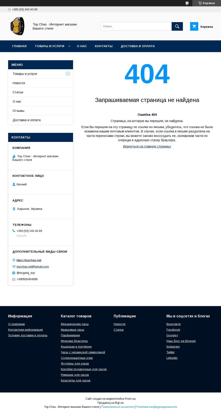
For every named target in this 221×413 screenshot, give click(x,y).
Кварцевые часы (72, 329)
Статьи (18, 92)
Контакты (104, 46)
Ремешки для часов (75, 374)
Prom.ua (130, 398)
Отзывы (18, 111)
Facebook (173, 329)
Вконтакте (173, 324)
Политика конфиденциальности (156, 406)
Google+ (172, 335)
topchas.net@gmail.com (33, 266)
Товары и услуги (49, 46)
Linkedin (171, 358)
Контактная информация (25, 329)
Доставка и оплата (138, 46)
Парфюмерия (70, 335)
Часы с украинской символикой (83, 352)
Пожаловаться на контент (117, 406)
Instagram (173, 346)
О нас (82, 46)
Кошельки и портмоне (76, 346)
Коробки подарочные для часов (84, 369)
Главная (19, 46)
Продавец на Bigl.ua (110, 402)
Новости (19, 83)
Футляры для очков (75, 363)
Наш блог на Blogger (181, 341)
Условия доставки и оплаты (27, 335)
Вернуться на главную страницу (147, 146)
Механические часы (75, 324)
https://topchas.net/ (28, 260)
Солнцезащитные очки (77, 358)
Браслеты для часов (75, 380)
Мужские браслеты (74, 341)
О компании (16, 324)
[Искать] (177, 26)
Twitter (170, 352)
